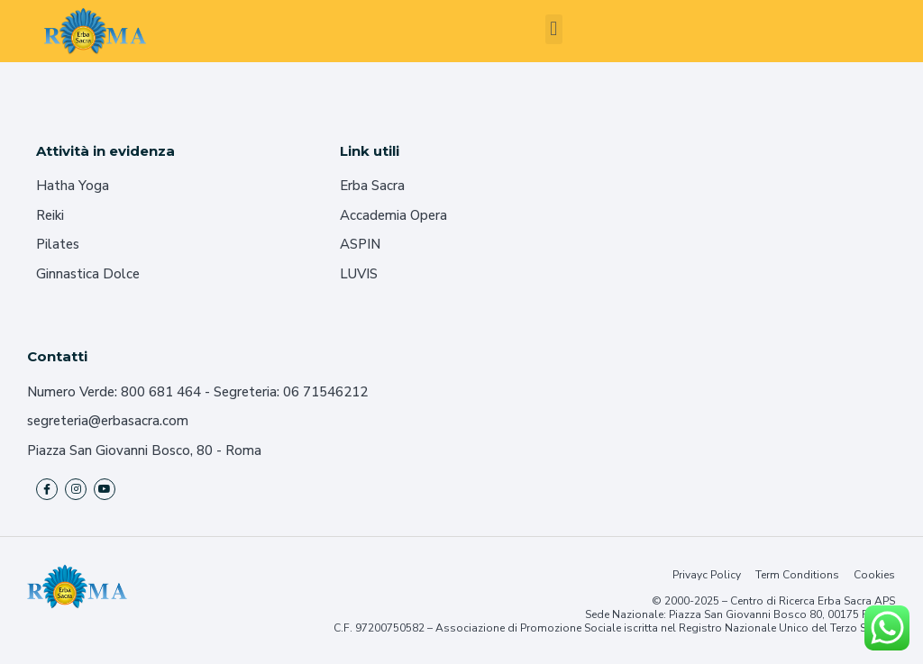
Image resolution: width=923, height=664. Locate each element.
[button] (553, 29)
